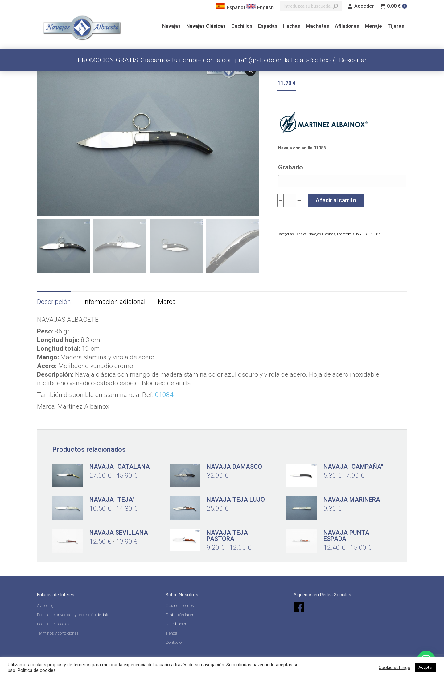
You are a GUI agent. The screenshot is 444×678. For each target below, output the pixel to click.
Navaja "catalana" (120, 467)
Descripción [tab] (54, 301)
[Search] (311, 6)
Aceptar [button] (425, 667)
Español (230, 7)
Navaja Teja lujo (236, 499)
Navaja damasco (234, 467)
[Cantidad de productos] (290, 200)
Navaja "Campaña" (353, 467)
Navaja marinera (351, 499)
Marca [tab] (167, 301)
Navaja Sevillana (118, 532)
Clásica (301, 234)
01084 (164, 394)
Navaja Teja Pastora (227, 535)
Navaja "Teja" (112, 499)
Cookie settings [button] (394, 667)
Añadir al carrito (336, 200)
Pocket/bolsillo (348, 234)
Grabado (290, 167)
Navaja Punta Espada (346, 535)
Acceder (361, 6)
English (260, 7)
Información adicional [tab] (114, 301)
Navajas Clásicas (322, 234)
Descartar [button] (353, 60)
